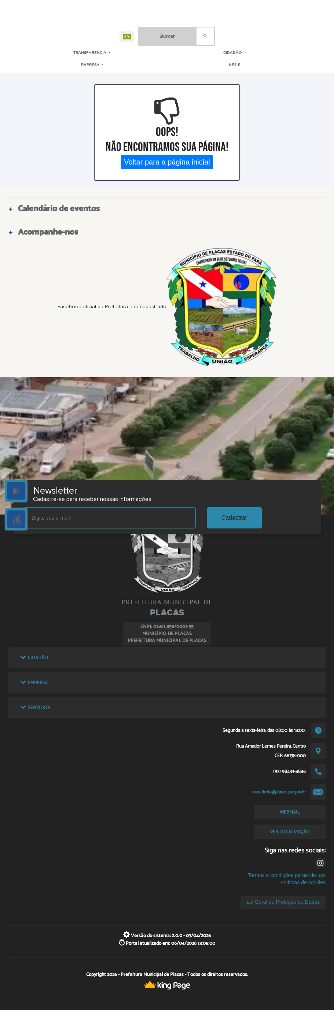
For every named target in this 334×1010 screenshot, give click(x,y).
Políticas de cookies (303, 882)
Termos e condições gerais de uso (287, 875)
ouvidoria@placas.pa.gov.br (279, 792)
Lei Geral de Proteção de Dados (283, 902)
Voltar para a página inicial (167, 162)
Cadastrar (234, 518)
